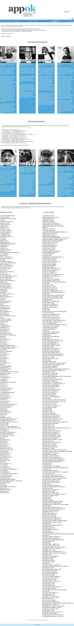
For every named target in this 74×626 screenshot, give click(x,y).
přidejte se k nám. (26, 126)
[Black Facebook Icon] (72, 19)
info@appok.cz (43, 620)
